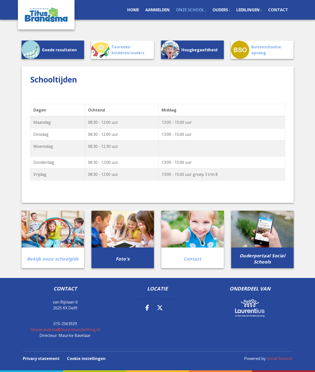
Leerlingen (248, 10)
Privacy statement (41, 358)
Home (133, 10)
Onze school (190, 10)
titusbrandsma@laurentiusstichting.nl (65, 329)
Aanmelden (157, 10)
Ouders (221, 10)
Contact (278, 10)
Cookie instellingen (86, 358)
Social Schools (279, 358)
